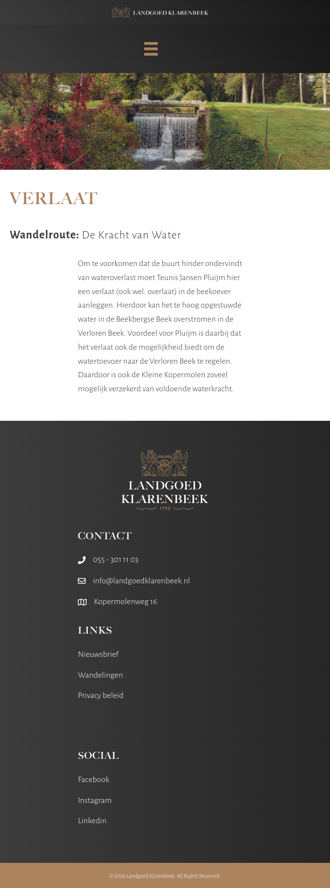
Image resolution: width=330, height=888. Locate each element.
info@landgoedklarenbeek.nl (141, 581)
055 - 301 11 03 (115, 559)
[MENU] (151, 49)
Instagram (95, 800)
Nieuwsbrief (98, 654)
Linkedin (92, 820)
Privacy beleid (100, 695)
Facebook (93, 779)
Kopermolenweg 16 (125, 601)
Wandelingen (100, 675)
